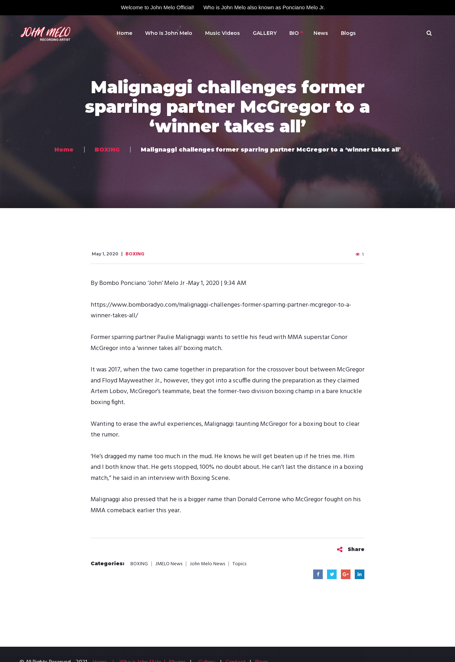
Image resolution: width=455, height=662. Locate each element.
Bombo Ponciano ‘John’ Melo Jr (141, 283)
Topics (239, 564)
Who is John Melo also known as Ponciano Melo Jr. (264, 7)
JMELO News (168, 564)
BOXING (134, 254)
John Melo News (207, 564)
